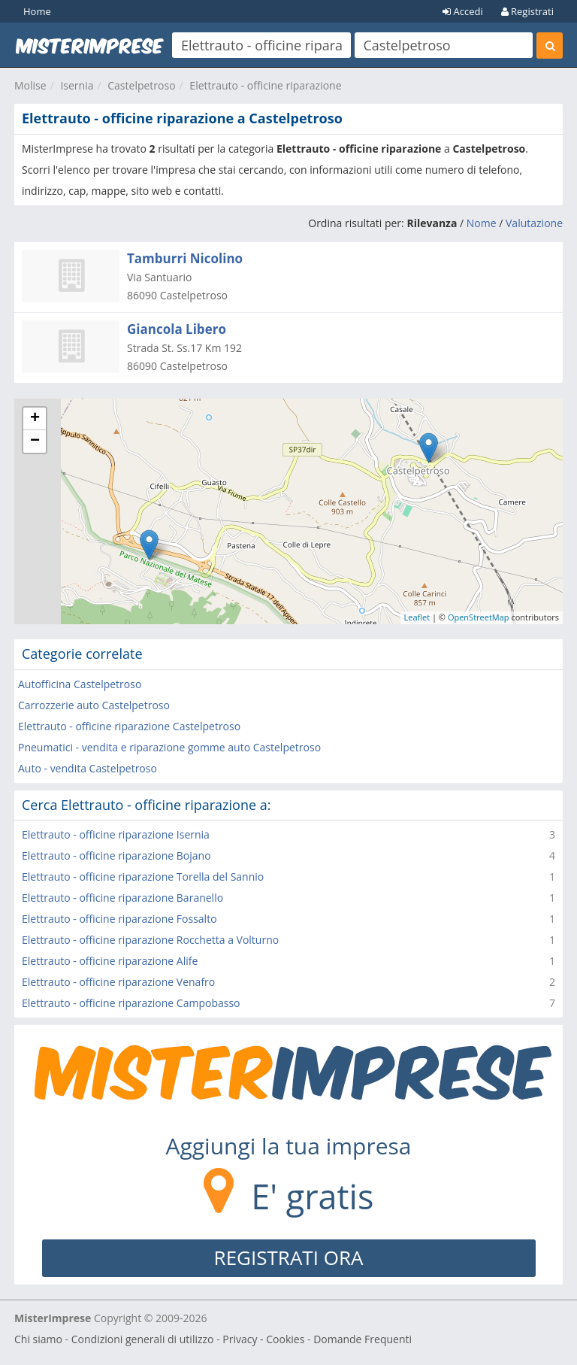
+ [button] (35, 419)
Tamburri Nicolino (185, 258)
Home (37, 11)
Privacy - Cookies (263, 1339)
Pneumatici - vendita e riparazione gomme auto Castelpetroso (169, 747)
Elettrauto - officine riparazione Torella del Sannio (143, 876)
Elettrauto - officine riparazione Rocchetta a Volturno (150, 940)
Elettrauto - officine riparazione (265, 85)
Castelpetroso (141, 85)
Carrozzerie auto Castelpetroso (94, 705)
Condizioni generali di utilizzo (142, 1339)
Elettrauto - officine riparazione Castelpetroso (129, 726)
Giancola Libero (176, 329)
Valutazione (534, 223)
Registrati (527, 11)
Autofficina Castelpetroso (79, 684)
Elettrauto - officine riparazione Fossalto (119, 919)
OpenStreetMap (478, 617)
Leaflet (417, 617)
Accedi (463, 11)
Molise (30, 85)
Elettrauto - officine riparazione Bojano (116, 855)
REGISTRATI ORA (289, 1257)
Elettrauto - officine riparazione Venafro (118, 982)
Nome (482, 223)
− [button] (35, 441)
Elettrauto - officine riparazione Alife (110, 961)
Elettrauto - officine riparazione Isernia (116, 834)
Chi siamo (38, 1339)
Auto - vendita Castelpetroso (87, 768)
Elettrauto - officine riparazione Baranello (122, 897)
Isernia (76, 85)
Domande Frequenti (362, 1339)
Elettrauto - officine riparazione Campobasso (131, 1003)
